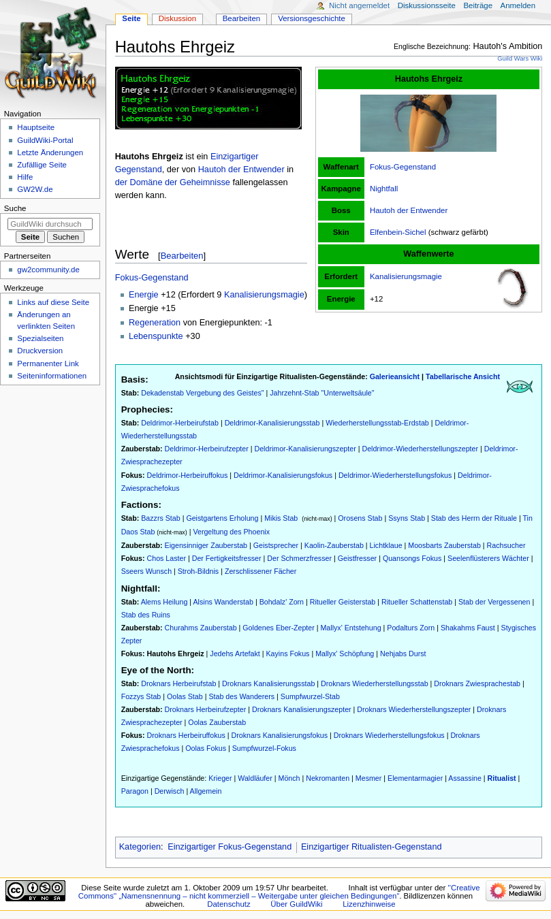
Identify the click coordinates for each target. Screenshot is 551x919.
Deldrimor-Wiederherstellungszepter (420, 449)
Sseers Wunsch (146, 571)
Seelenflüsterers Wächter (488, 558)
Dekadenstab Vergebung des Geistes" (202, 393)
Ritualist (502, 778)
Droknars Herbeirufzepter (206, 709)
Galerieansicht (395, 376)
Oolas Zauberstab (217, 722)
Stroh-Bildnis (198, 571)
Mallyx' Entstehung (350, 628)
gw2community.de (48, 269)
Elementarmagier (415, 778)
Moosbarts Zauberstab (444, 545)
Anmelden (518, 5)
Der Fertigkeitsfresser (227, 558)
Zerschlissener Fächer (260, 571)
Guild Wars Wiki (519, 58)
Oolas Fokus (205, 748)
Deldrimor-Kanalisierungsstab (272, 423)
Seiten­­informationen (51, 376)
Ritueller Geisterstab (343, 602)
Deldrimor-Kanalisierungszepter (305, 449)
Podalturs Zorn (411, 628)
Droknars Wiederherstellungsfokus (389, 735)
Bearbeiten (182, 256)
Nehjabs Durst (403, 653)
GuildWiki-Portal (45, 140)
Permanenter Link (47, 363)
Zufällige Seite (42, 165)
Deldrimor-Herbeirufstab (180, 423)
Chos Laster (166, 558)
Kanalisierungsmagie (406, 276)
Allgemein (206, 791)
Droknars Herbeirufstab (178, 683)
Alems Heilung (164, 602)
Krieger (220, 778)
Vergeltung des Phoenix (231, 532)
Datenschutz (229, 904)
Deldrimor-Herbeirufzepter (207, 449)
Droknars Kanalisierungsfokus (280, 735)
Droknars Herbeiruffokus (186, 735)
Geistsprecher (275, 545)
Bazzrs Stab (160, 518)
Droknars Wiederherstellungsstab (374, 683)
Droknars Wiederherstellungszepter (414, 709)
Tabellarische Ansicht (463, 376)
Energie (144, 295)
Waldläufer (255, 778)
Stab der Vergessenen (494, 602)
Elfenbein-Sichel (398, 232)
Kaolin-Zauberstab (334, 545)
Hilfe (25, 177)
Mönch (289, 778)
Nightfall (384, 188)
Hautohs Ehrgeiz (175, 653)
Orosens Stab (360, 518)
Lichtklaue (386, 545)
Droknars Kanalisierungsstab (268, 683)
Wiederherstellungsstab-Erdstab (377, 423)
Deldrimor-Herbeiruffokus (187, 475)
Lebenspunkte (156, 336)
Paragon (134, 791)
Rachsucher (506, 545)
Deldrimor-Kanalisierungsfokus (283, 475)
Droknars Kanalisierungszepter (301, 709)
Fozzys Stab (141, 696)
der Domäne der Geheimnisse (172, 182)
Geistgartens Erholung (222, 518)
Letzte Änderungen (50, 152)
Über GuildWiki (296, 904)
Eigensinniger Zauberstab (206, 545)
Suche (15, 208)
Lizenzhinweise (369, 904)
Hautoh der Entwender (408, 210)
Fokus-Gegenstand (403, 167)
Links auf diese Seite (53, 302)
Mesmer (368, 778)
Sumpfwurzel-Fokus (264, 748)
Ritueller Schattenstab (416, 602)
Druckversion (40, 350)
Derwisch (170, 791)
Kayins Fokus (287, 653)
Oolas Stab (185, 696)
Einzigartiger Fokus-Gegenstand (230, 847)
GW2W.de (34, 189)
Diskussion (177, 18)
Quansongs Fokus (412, 558)
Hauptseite (35, 127)
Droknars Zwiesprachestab (477, 683)
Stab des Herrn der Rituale (474, 518)
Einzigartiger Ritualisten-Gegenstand (371, 847)
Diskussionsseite (427, 5)
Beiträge (477, 5)
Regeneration (154, 322)
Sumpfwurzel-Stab (310, 696)
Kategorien (140, 847)
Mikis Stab (281, 518)
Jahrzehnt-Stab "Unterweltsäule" (322, 393)
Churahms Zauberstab (201, 628)
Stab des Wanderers (241, 696)
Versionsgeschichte (311, 18)
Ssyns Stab (406, 518)
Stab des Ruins (145, 615)
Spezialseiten (40, 338)
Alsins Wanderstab (223, 602)
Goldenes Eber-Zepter (278, 628)
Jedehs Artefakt (234, 653)
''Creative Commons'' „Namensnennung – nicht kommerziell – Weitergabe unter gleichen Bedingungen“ (279, 892)
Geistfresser (357, 558)
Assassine (465, 778)
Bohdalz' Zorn (281, 602)
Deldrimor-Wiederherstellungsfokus (395, 475)
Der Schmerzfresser (299, 558)
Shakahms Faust (468, 628)
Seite (131, 18)
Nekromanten (327, 778)
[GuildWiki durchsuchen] (50, 224)
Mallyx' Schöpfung (344, 653)
